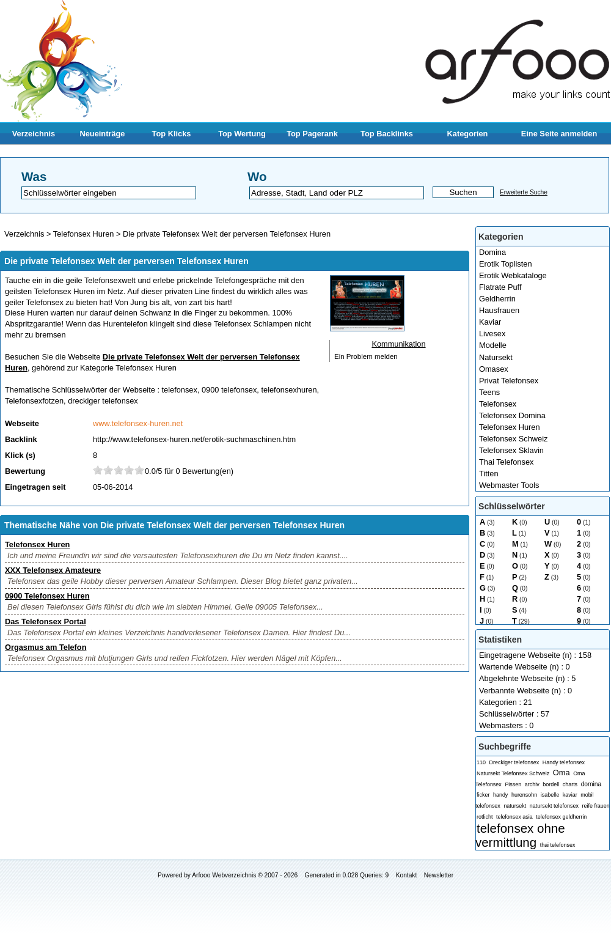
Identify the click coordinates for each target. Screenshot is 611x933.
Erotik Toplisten (505, 263)
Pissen (513, 784)
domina (591, 784)
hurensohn (524, 795)
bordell (551, 784)
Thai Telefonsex (506, 461)
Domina (492, 252)
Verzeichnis (33, 133)
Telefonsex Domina (512, 415)
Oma (561, 772)
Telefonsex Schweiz (513, 438)
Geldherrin (497, 298)
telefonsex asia (514, 817)
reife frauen (595, 806)
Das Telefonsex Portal (45, 621)
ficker (483, 795)
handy (500, 795)
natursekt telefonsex (554, 806)
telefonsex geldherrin (561, 817)
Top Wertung (242, 133)
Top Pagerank (312, 133)
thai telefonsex (558, 845)
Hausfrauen (499, 310)
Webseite (22, 423)
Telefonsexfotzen (34, 400)
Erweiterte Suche (523, 192)
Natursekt (496, 357)
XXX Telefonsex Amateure (53, 570)
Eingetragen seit (35, 487)
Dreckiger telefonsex (514, 762)
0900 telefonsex (229, 389)
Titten (489, 473)
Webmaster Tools (509, 485)
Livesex (492, 333)
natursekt (514, 806)
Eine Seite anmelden (559, 133)
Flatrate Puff (500, 287)
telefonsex (179, 389)
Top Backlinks (386, 133)
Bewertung (25, 471)
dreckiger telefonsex (103, 400)
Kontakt (406, 875)
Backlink (21, 439)
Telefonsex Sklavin (511, 450)
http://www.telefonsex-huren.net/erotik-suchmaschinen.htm (194, 439)
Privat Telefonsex (508, 380)
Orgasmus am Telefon (45, 647)
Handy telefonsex (564, 762)
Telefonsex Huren (509, 427)
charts (570, 784)
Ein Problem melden (366, 356)
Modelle (493, 345)
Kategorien (467, 133)
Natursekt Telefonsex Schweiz (513, 773)
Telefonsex (497, 403)
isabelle (550, 795)
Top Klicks (171, 133)
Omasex (493, 369)
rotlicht (484, 817)
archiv (532, 784)
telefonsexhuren (288, 389)
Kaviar (490, 321)
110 (481, 762)
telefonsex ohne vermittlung (520, 835)
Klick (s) (20, 455)
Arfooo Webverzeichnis (224, 875)
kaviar (570, 795)
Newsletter (438, 875)
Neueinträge (102, 133)
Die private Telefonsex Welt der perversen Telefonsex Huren (227, 233)
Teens (489, 392)
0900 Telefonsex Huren (47, 595)
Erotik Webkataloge (513, 275)
